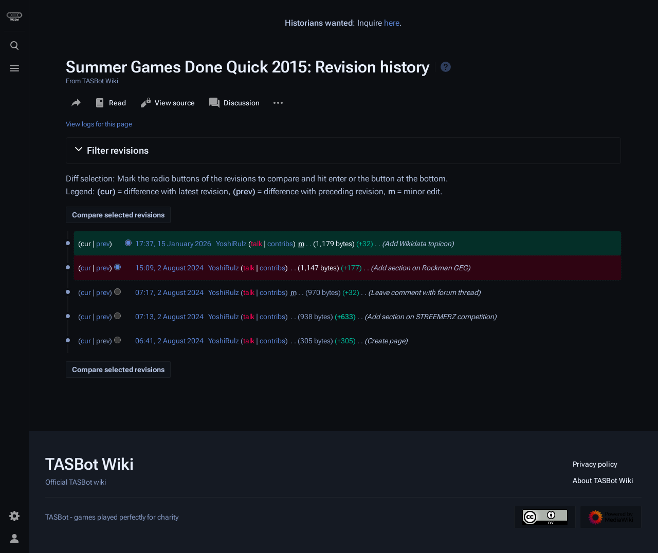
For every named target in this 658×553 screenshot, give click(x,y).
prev (102, 243)
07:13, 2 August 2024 (169, 316)
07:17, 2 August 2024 (169, 292)
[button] (343, 150)
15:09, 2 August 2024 (169, 268)
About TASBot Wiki (603, 480)
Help (446, 67)
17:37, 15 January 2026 (173, 243)
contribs (280, 243)
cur (86, 268)
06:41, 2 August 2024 (169, 341)
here (391, 23)
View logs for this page (99, 124)
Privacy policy (595, 464)
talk (256, 243)
